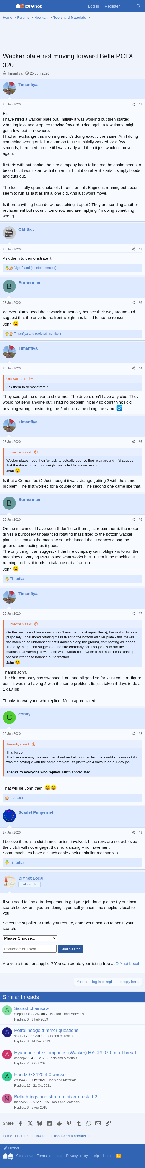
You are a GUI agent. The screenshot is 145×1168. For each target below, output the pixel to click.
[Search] (138, 6)
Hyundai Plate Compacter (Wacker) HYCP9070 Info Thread (75, 1052)
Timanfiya (15, 73)
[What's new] (127, 6)
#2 (140, 249)
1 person (16, 798)
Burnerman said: (19, 452)
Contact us (24, 1156)
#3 (140, 303)
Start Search (70, 949)
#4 (140, 368)
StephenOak (23, 1014)
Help (95, 1156)
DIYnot (11, 1148)
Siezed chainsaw (31, 1008)
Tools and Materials (70, 1014)
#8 (140, 734)
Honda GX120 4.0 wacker (40, 1074)
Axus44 (19, 1080)
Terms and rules (49, 1156)
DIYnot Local (127, 963)
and (35, 268)
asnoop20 (21, 1058)
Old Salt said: (16, 379)
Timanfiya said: (18, 744)
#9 (140, 832)
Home (107, 1156)
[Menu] (7, 6)
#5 (140, 442)
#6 (140, 520)
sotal (17, 1036)
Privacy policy (77, 1156)
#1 (140, 104)
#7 (140, 614)
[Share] (133, 104)
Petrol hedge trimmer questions (46, 1030)
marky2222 (22, 1102)
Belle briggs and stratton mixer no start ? (55, 1096)
